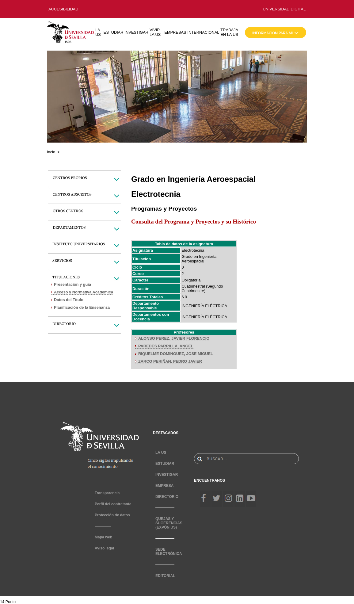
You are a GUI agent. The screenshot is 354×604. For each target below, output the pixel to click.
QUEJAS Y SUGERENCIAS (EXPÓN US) (168, 523)
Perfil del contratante (113, 504)
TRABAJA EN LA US (229, 32)
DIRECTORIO (166, 497)
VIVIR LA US (155, 32)
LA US (98, 32)
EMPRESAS (175, 32)
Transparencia (107, 493)
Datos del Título (68, 299)
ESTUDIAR (114, 32)
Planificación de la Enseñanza (82, 307)
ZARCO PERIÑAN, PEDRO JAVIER (170, 361)
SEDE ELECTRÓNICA (168, 551)
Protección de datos (112, 515)
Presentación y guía (72, 284)
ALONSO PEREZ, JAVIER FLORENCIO (173, 338)
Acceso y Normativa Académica (83, 292)
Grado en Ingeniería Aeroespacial (198, 258)
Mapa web (103, 537)
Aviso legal (104, 548)
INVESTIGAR (137, 32)
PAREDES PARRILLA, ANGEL (165, 346)
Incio (51, 152)
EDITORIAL (165, 576)
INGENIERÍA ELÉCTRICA (204, 306)
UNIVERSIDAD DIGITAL (284, 9)
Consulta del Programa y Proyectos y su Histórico (193, 221)
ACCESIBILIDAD (63, 9)
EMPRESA (164, 486)
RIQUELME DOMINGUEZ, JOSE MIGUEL (175, 353)
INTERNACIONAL (203, 32)
